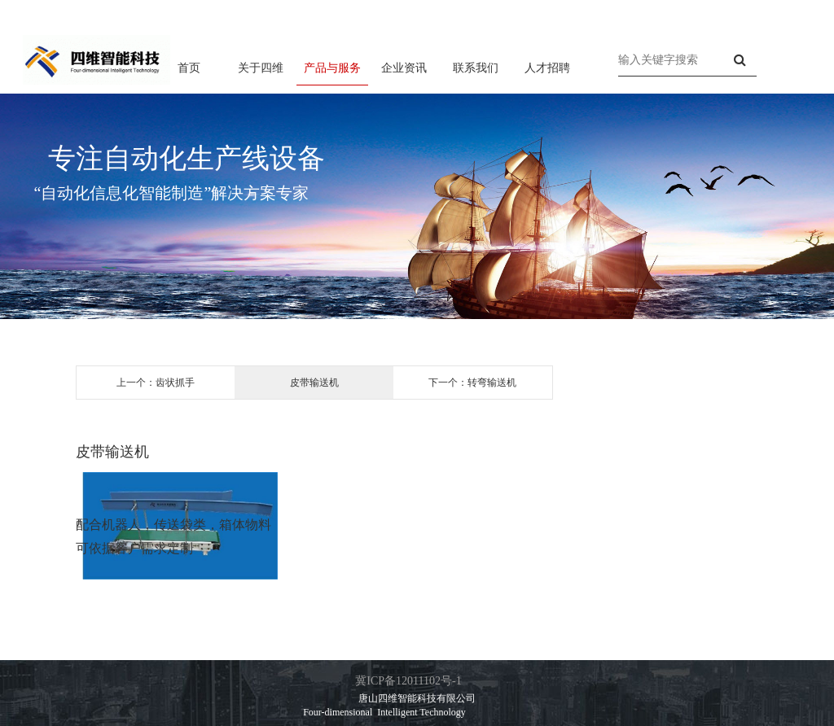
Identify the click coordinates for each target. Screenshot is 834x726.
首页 (189, 67)
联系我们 (475, 67)
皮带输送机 (314, 382)
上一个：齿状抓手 (155, 382)
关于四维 (260, 67)
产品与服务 (332, 67)
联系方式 (777, 11)
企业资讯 (404, 67)
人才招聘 (547, 67)
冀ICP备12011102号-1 (408, 681)
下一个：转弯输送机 (472, 382)
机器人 (121, 524)
